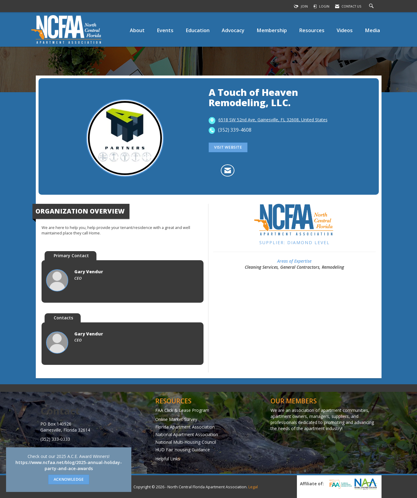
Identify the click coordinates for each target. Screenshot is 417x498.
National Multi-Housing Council (185, 442)
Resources (312, 30)
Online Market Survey (176, 419)
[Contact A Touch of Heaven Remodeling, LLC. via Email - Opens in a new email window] (227, 170)
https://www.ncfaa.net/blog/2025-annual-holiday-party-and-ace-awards (68, 465)
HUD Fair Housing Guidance (182, 450)
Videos (345, 30)
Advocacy (233, 30)
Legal (253, 487)
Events (165, 30)
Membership (272, 30)
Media (372, 30)
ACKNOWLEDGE (69, 479)
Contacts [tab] (63, 318)
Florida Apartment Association (185, 427)
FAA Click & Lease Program (182, 410)
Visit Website (228, 147)
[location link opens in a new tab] (273, 120)
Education (198, 30)
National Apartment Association (186, 434)
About (137, 30)
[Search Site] (372, 6)
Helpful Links (167, 459)
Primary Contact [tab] (71, 255)
